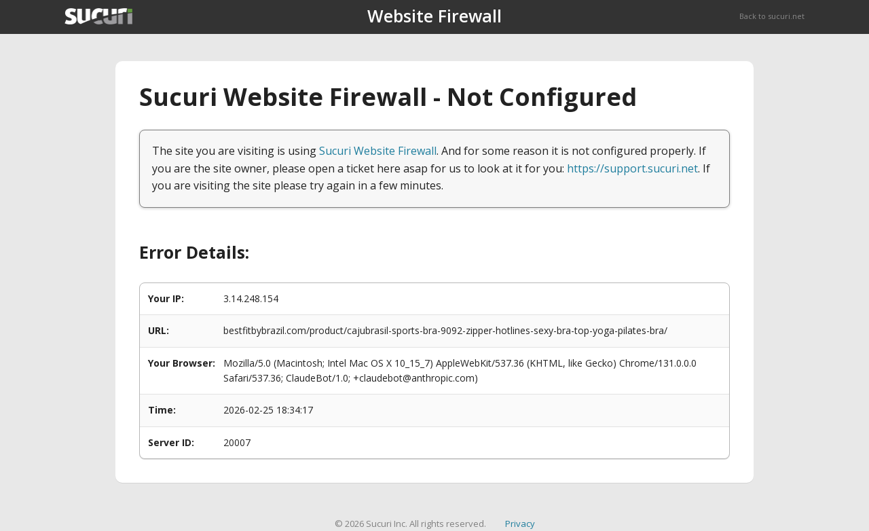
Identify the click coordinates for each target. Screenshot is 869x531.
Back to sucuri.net (772, 16)
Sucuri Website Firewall (378, 150)
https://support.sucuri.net (632, 168)
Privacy (520, 523)
